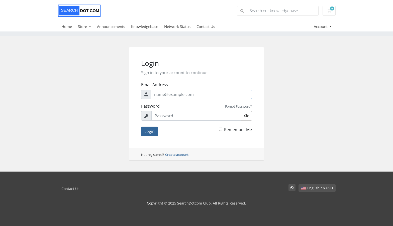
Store (83, 26)
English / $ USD (317, 188)
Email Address (154, 84)
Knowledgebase (144, 26)
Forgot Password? (238, 106)
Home (66, 26)
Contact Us (206, 26)
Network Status (177, 26)
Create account (176, 154)
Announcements (111, 26)
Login (149, 131)
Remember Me (238, 129)
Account (321, 26)
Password (150, 106)
